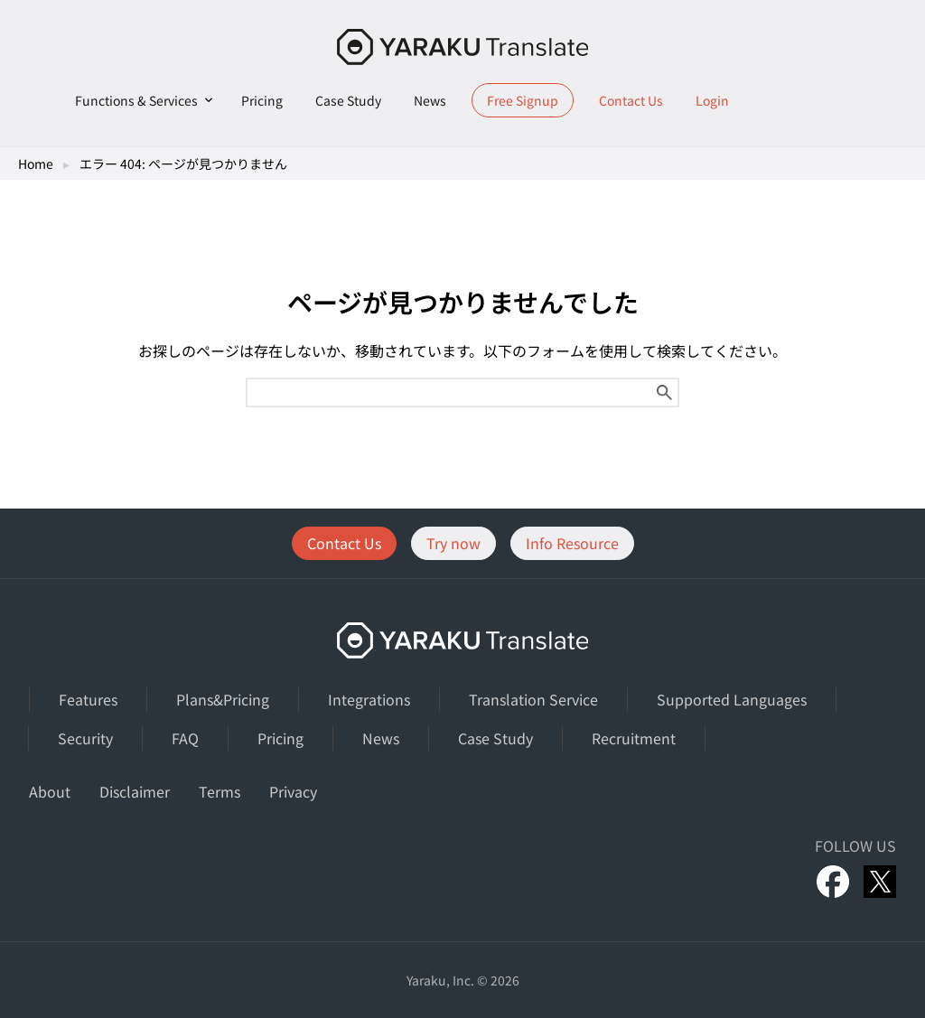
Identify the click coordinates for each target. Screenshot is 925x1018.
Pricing (262, 100)
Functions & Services (136, 100)
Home (35, 163)
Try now (453, 543)
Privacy (293, 791)
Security (85, 738)
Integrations (369, 699)
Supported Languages (732, 699)
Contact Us (631, 100)
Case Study (348, 100)
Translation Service (533, 699)
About (49, 791)
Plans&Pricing (222, 699)
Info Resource (572, 543)
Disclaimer (134, 791)
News (430, 100)
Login (712, 100)
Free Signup (522, 100)
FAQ (185, 738)
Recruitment (634, 738)
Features (88, 699)
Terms (219, 791)
